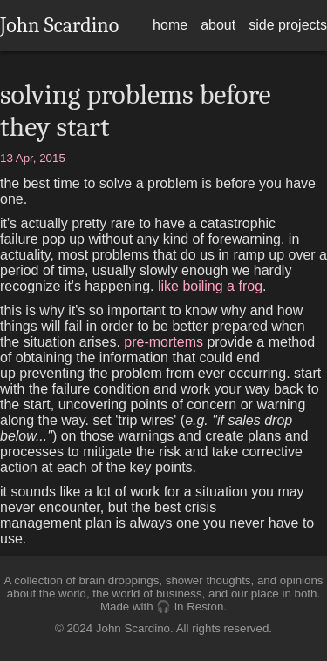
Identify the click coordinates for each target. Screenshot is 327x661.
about (218, 24)
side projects (288, 24)
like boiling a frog (210, 286)
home (170, 24)
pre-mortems (163, 341)
